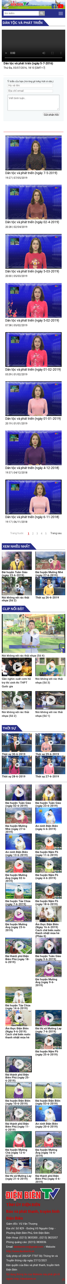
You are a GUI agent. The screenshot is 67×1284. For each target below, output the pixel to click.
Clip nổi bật (13, 609)
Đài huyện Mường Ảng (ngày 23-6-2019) (16, 927)
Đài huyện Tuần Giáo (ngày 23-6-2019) (15, 574)
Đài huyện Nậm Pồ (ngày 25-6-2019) (46, 1053)
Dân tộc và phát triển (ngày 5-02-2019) (32, 320)
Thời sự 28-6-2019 (13, 776)
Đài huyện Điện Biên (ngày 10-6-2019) (17, 1102)
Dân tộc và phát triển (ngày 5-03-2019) (32, 271)
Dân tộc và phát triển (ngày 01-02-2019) (33, 369)
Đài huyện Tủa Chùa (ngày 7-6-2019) (17, 903)
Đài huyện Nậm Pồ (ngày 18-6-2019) (46, 903)
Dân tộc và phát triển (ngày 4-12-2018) (32, 468)
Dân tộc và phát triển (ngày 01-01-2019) (33, 418)
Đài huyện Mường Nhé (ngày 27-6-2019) (49, 574)
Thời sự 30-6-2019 (13, 754)
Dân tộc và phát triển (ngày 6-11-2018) (32, 517)
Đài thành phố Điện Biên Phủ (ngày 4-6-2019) (48, 1178)
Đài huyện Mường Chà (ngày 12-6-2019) (16, 1152)
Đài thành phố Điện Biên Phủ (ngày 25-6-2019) (17, 1077)
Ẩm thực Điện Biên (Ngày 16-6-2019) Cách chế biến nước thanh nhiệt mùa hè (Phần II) (48, 930)
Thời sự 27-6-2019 (47, 776)
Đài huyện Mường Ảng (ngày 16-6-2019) (46, 1152)
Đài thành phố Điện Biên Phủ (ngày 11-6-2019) (17, 1126)
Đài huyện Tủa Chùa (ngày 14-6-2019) (17, 1007)
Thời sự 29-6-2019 (47, 754)
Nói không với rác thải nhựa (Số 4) (23, 655)
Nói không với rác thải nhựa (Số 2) (15, 599)
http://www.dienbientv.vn (20, 1251)
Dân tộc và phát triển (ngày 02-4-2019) (32, 222)
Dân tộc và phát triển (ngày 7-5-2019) (31, 173)
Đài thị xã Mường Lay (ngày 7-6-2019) (48, 1030)
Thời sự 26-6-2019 (47, 597)
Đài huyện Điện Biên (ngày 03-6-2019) (47, 1102)
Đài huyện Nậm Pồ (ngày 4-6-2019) (46, 876)
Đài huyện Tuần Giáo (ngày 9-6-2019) (48, 958)
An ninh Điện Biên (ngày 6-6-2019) (46, 827)
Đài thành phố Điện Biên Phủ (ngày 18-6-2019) (17, 959)
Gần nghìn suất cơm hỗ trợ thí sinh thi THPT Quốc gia (16, 682)
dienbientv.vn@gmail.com (28, 1246)
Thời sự (9, 728)
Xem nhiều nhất (16, 546)
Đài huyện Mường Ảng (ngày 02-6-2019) (16, 878)
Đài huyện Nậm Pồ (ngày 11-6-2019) (46, 853)
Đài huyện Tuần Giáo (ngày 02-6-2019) (18, 804)
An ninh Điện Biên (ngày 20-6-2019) (46, 1125)
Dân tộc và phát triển (23, 23)
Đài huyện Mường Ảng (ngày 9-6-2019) (46, 982)
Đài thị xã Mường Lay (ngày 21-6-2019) (18, 1177)
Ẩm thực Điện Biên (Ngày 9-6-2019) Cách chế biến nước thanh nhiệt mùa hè (18, 1033)
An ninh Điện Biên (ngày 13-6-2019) (16, 853)
